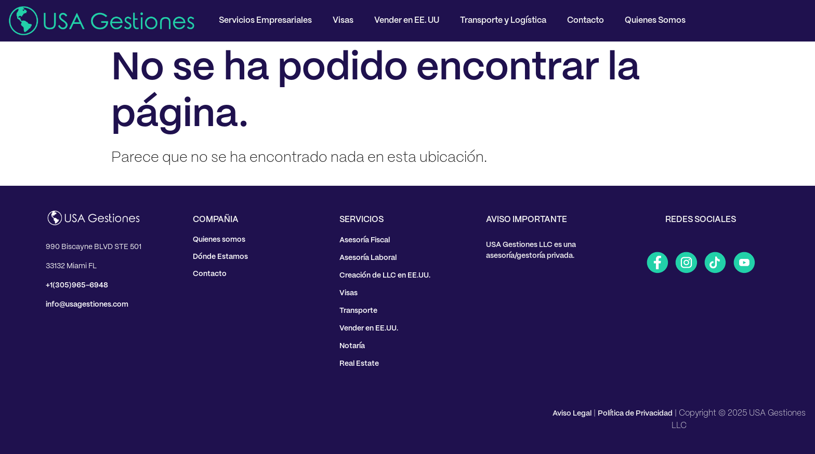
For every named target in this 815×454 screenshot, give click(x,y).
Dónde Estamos (220, 256)
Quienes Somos (655, 20)
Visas (343, 20)
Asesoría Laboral (368, 258)
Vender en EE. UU (406, 20)
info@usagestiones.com (87, 304)
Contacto (585, 20)
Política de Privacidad (635, 413)
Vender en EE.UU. (368, 328)
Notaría (352, 346)
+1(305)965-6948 (77, 285)
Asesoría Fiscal (364, 240)
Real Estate (359, 363)
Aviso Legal (572, 413)
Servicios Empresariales (265, 20)
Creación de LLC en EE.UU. (384, 275)
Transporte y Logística (503, 20)
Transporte (358, 310)
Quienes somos (219, 239)
